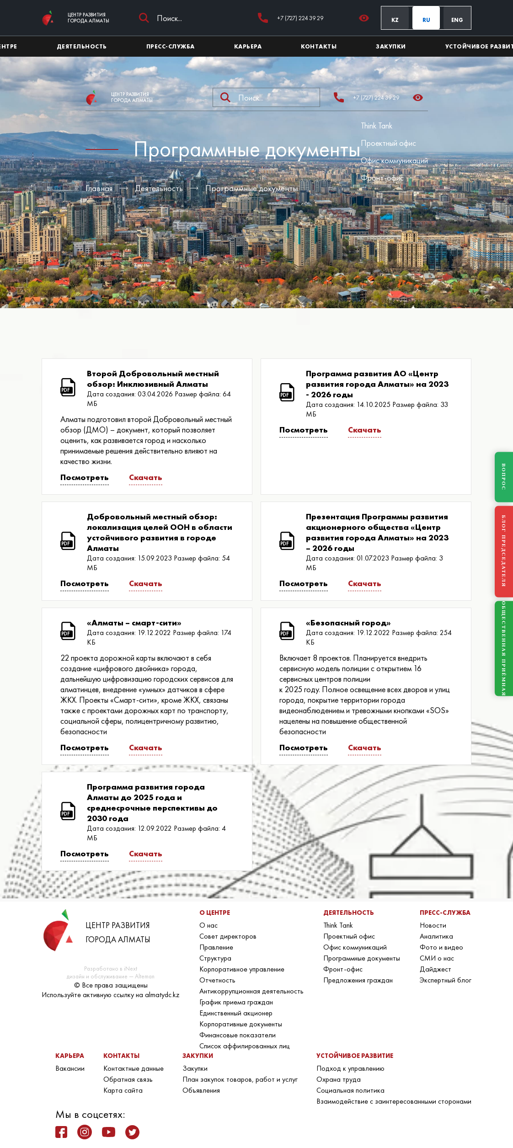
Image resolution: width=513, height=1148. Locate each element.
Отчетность (217, 980)
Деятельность (159, 188)
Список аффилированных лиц (244, 1046)
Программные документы (251, 188)
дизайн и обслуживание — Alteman (111, 976)
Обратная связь (128, 1079)
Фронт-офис (382, 177)
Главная (99, 188)
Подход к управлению (350, 1068)
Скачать (145, 477)
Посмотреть (84, 477)
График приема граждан (236, 1002)
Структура (215, 958)
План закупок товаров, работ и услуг (240, 1079)
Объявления (201, 1090)
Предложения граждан (358, 980)
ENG (457, 20)
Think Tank (376, 125)
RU (426, 20)
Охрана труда (338, 1079)
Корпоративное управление (241, 969)
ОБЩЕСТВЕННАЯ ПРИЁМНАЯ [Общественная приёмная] (504, 648)
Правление (216, 947)
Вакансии (70, 1068)
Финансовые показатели (237, 1035)
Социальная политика (350, 1090)
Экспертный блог (445, 980)
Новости (433, 925)
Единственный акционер (236, 1013)
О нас (208, 925)
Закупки (195, 1068)
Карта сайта (123, 1090)
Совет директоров (227, 936)
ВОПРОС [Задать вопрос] (504, 477)
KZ (395, 20)
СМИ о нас (437, 958)
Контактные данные (133, 1068)
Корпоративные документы (240, 1024)
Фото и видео (441, 947)
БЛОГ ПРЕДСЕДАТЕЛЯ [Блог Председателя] (504, 551)
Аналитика (436, 936)
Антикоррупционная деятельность (251, 991)
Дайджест (435, 969)
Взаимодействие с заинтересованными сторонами (393, 1101)
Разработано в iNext (110, 968)
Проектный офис (388, 143)
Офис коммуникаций (394, 160)
